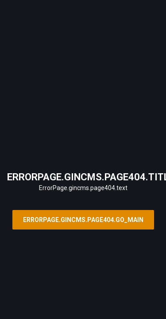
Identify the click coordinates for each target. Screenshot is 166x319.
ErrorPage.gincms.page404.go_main (83, 219)
